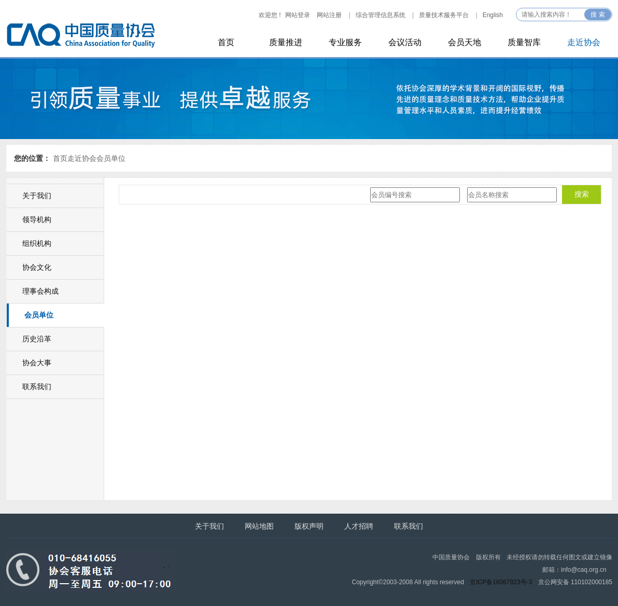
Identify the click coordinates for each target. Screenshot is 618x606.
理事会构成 (40, 291)
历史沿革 (36, 339)
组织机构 (36, 243)
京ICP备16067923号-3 (501, 582)
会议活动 (405, 42)
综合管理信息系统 (380, 15)
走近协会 (583, 42)
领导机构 (36, 219)
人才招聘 (358, 526)
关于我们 (36, 195)
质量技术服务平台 (444, 15)
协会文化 (36, 267)
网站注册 (329, 15)
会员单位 (110, 158)
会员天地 (464, 42)
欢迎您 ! (270, 15)
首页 (226, 42)
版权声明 (309, 526)
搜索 (581, 194)
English (493, 15)
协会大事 (36, 363)
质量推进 (285, 42)
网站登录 (297, 15)
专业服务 (345, 42)
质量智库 (524, 42)
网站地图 (259, 526)
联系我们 (36, 386)
